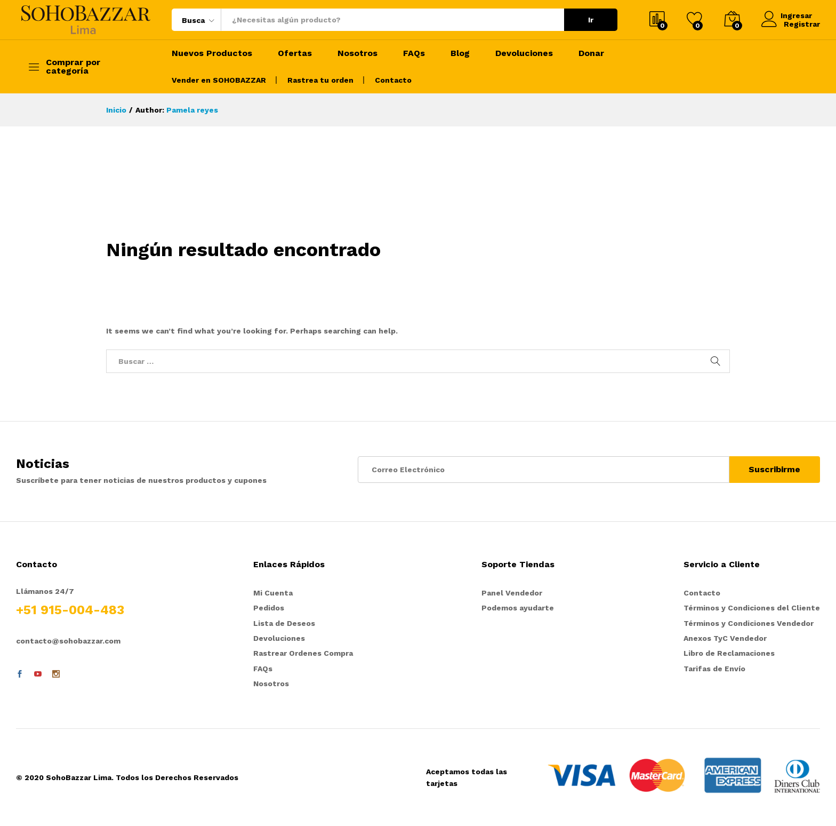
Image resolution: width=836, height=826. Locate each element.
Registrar (802, 24)
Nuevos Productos (212, 53)
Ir (590, 19)
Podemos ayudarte (517, 607)
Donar (591, 53)
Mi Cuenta (273, 593)
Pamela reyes (192, 110)
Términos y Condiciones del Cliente (752, 607)
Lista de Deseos (284, 623)
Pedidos (268, 607)
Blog (460, 53)
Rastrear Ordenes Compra (303, 653)
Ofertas (295, 53)
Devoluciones (524, 53)
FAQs (414, 53)
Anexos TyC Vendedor (725, 638)
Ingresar (788, 15)
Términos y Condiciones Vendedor (749, 623)
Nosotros (357, 53)
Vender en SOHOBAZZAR (219, 80)
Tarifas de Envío (714, 668)
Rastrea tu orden (320, 80)
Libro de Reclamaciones (729, 653)
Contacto (393, 80)
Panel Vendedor (511, 593)
